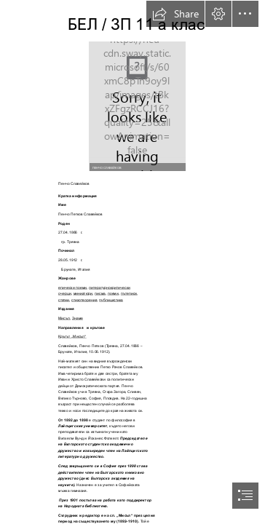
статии (63, 300)
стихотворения (84, 300)
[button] (175, 14)
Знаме (77, 318)
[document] (136, 262)
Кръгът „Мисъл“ (72, 336)
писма (100, 293)
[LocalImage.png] (137, 105)
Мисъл (64, 318)
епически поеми (72, 287)
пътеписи (129, 293)
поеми (113, 293)
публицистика (111, 300)
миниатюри (82, 293)
